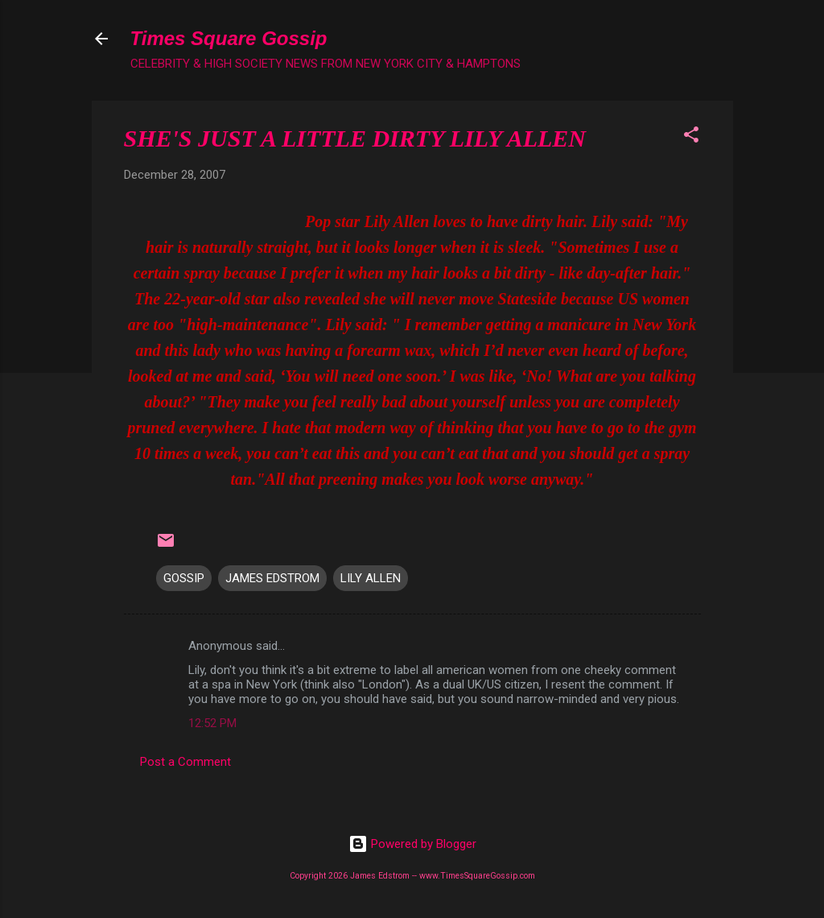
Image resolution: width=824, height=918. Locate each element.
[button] (691, 137)
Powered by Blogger (412, 844)
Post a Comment (185, 762)
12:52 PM (212, 723)
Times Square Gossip (229, 38)
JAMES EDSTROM (272, 578)
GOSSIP (183, 578)
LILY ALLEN (370, 578)
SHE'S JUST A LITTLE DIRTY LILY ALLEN (355, 138)
